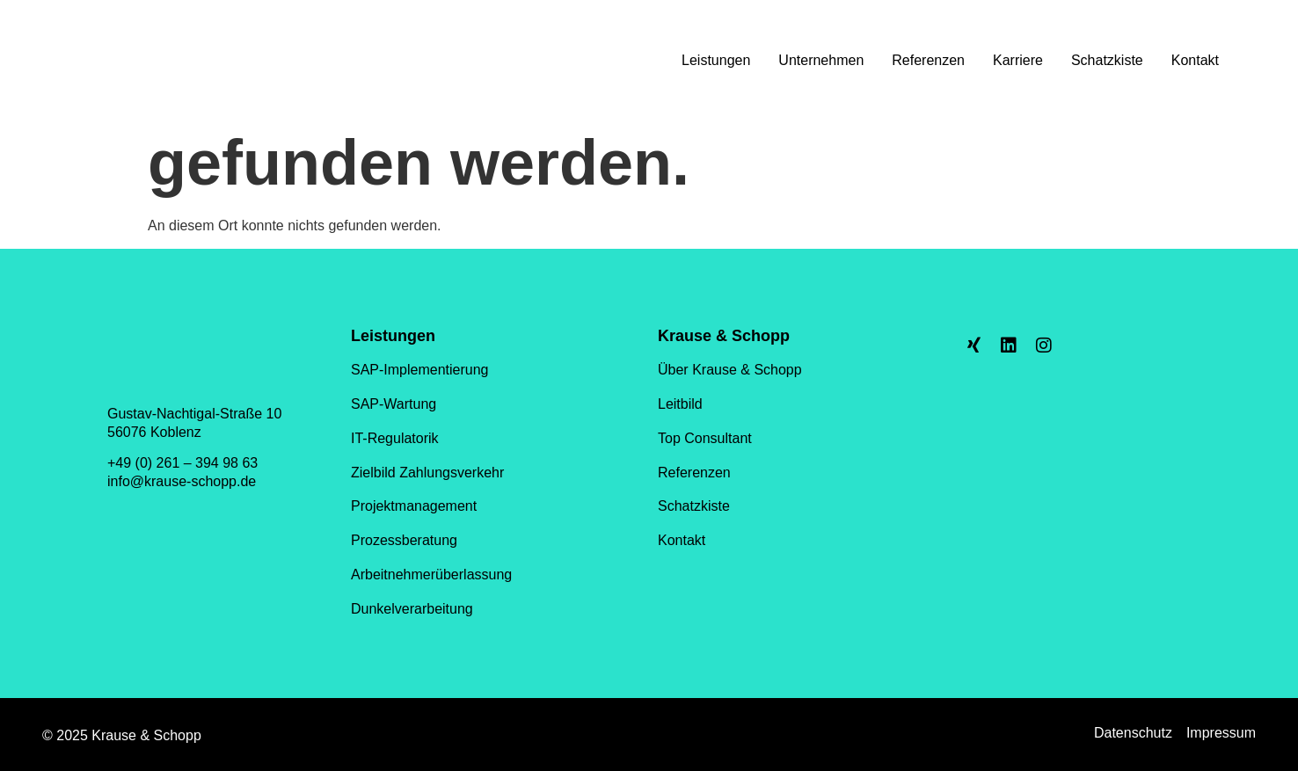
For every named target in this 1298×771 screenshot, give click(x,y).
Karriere (1018, 60)
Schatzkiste (1107, 60)
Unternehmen (821, 60)
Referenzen (928, 60)
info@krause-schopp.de (181, 481)
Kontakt (1195, 60)
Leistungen (716, 60)
